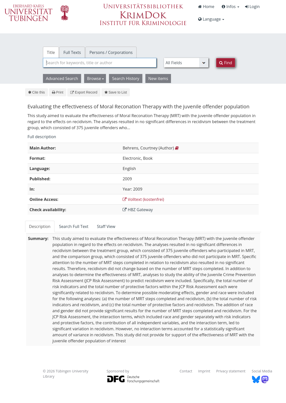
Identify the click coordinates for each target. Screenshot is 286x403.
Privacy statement (231, 371)
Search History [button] (125, 78)
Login (252, 6)
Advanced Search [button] (62, 78)
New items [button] (158, 78)
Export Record (83, 92)
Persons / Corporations (111, 52)
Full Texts (72, 52)
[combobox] (100, 62)
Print (57, 92)
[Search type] (186, 62)
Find (225, 62)
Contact (186, 371)
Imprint (204, 371)
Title (51, 52)
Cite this (36, 92)
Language (211, 19)
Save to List (115, 92)
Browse (95, 78)
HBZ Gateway (138, 209)
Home (206, 6)
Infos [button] (230, 6)
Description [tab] (39, 226)
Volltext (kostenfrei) (143, 199)
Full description (42, 136)
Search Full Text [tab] (73, 226)
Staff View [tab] (106, 226)
